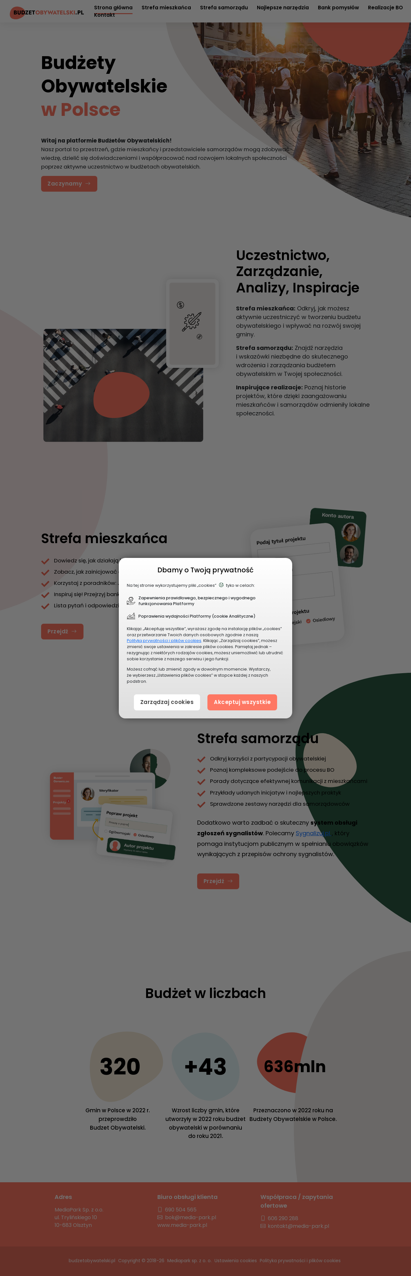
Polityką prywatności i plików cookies (164, 640)
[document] (205, 638)
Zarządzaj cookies (167, 702)
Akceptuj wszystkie (242, 702)
